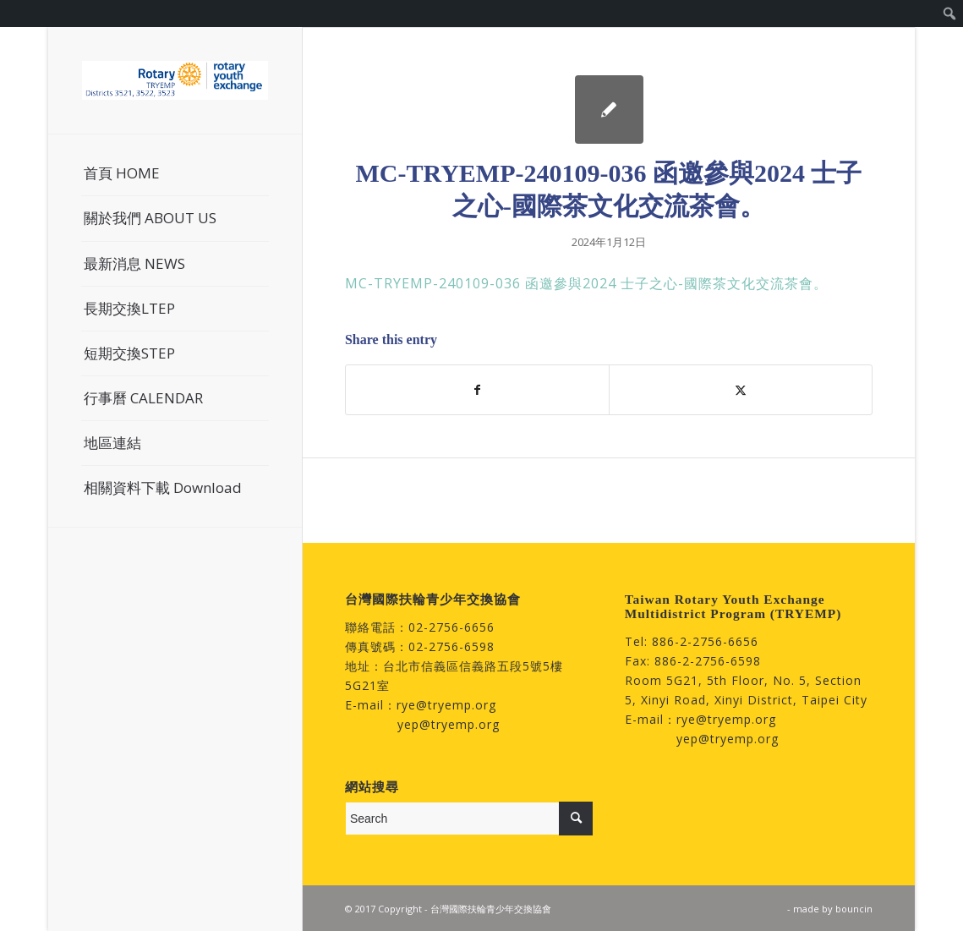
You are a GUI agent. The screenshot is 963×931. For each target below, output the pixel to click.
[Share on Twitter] (741, 389)
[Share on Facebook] (477, 389)
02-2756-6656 (451, 627)
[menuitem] (950, 13)
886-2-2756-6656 (705, 641)
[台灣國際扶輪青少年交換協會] (175, 80)
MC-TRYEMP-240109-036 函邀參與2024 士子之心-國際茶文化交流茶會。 (586, 283)
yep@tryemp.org (448, 724)
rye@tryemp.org (446, 705)
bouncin (854, 908)
